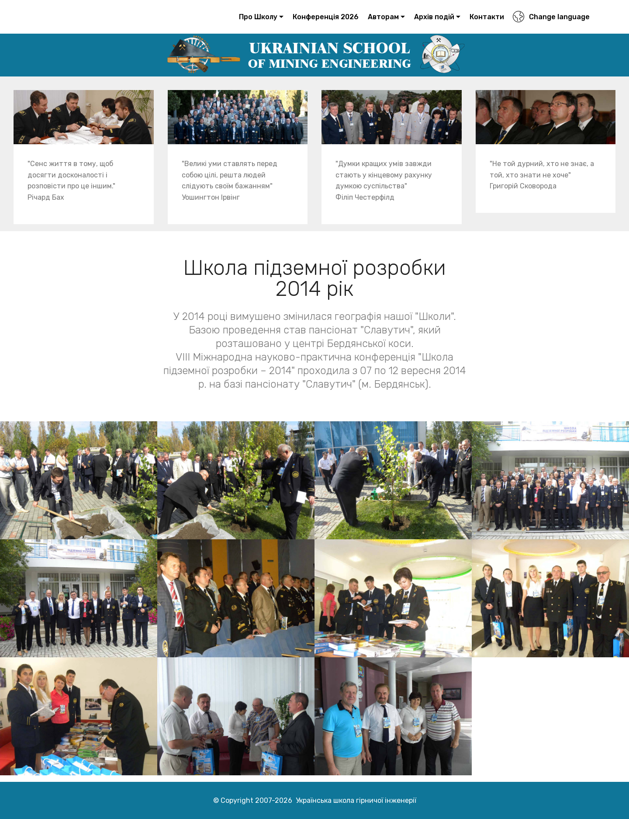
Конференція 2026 (326, 17)
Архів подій (434, 17)
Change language (551, 17)
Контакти (487, 17)
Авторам (383, 17)
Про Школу (258, 17)
